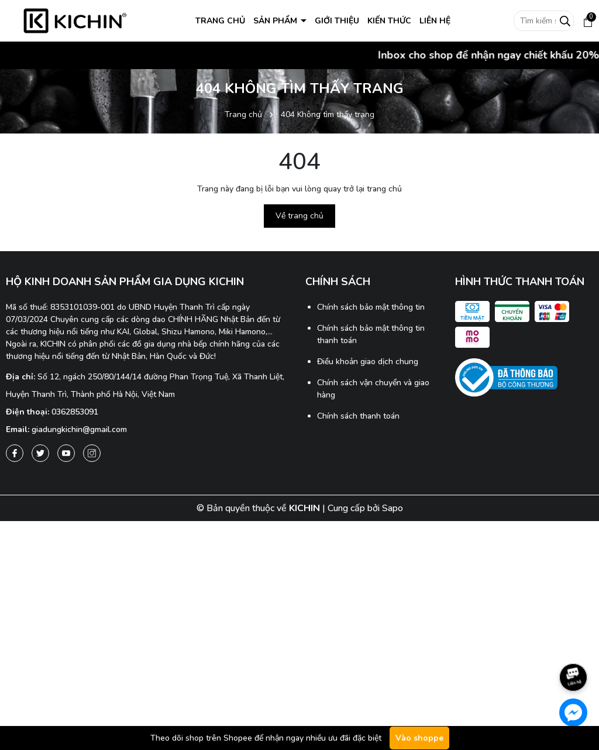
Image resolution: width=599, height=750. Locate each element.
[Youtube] (66, 453)
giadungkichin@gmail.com (79, 429)
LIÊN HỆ (434, 20)
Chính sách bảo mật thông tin (371, 307)
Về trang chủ (299, 215)
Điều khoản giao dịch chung (367, 361)
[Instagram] (92, 453)
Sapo (392, 508)
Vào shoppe (419, 738)
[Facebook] (14, 453)
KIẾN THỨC (389, 20)
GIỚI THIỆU (337, 20)
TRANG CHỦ (220, 20)
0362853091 (74, 411)
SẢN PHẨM (276, 20)
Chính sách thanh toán (358, 416)
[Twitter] (40, 453)
